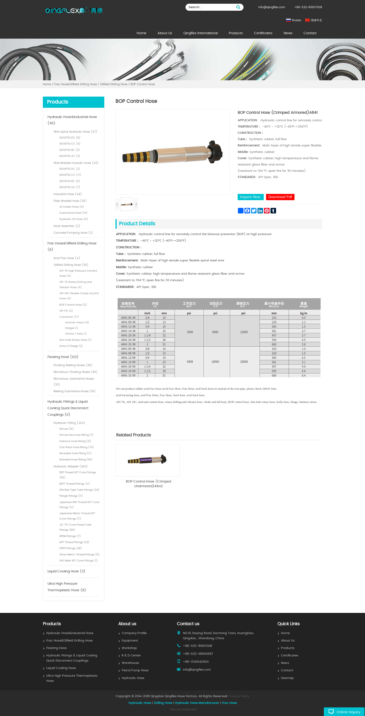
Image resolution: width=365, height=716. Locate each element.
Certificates (263, 33)
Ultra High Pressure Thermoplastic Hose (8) (66, 587)
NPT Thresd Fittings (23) (74, 542)
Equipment (130, 640)
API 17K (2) (66, 311)
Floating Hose (56, 648)
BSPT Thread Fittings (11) (74, 484)
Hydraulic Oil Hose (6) (73, 219)
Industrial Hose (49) (68, 194)
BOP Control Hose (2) (73, 305)
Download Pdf (280, 197)
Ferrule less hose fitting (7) (76, 435)
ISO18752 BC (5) (69, 181)
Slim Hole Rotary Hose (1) (75, 340)
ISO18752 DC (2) (69, 169)
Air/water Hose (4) (71, 207)
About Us (165, 33)
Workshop (129, 648)
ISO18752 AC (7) (69, 187)
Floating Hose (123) (62, 357)
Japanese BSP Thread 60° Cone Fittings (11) (79, 505)
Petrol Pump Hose (135, 670)
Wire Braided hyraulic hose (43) (76, 163)
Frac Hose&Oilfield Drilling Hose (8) (72, 247)
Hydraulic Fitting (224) (69, 423)
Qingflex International (200, 33)
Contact (310, 33)
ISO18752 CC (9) (70, 143)
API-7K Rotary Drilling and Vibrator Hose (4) (75, 284)
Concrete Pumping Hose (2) (73, 232)
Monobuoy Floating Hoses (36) (76, 372)
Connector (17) (69, 317)
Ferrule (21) (66, 429)
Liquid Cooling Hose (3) (66, 571)
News (288, 33)
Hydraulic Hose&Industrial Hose (69, 633)
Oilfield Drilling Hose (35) (71, 264)
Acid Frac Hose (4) (67, 258)
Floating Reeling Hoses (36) (73, 365)
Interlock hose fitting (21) (75, 441)
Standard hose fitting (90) (75, 459)
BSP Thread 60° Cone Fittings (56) (77, 475)
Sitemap (287, 678)
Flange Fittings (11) (71, 496)
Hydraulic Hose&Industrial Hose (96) (72, 120)
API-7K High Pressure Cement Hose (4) (78, 273)
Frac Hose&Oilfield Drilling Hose (69, 640)
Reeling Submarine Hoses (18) (75, 391)
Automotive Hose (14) (73, 213)
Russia (296, 20)
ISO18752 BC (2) (69, 150)
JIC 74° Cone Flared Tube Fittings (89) (75, 527)
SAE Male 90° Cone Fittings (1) (78, 560)
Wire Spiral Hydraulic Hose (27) (75, 131)
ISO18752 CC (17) (70, 175)
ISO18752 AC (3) (69, 156)
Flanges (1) (71, 328)
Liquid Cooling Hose (61, 668)
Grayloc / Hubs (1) (76, 334)
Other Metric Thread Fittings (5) (79, 554)
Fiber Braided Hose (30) (70, 200)
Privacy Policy (239, 696)
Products (236, 33)
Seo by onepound (183, 709)
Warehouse (130, 663)
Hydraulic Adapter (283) (71, 466)
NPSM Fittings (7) (70, 536)
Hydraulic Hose (133, 678)
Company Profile (134, 633)
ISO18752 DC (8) (69, 137)
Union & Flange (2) (71, 346)
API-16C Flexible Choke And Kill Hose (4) (79, 296)
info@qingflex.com (271, 7)
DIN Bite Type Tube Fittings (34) (79, 490)
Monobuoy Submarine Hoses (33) (74, 381)
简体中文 (316, 20)
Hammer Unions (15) (77, 322)
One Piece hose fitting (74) (76, 447)
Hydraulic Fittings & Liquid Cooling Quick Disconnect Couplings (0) (67, 408)
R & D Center (131, 655)
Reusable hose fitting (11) (75, 453)
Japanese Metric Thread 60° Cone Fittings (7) (77, 516)
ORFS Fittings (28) (70, 548)
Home (141, 33)
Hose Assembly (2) (67, 226)
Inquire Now (250, 197)
